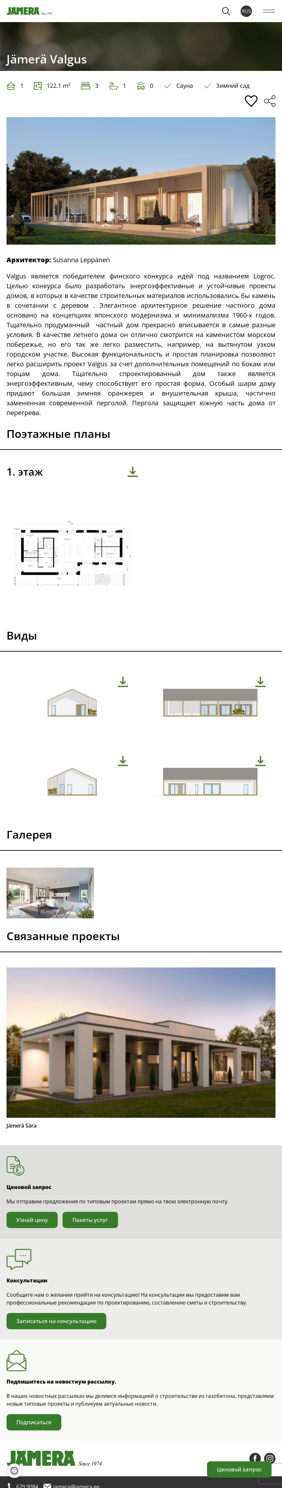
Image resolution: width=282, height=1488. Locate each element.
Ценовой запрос (239, 1469)
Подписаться (34, 1422)
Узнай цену (32, 1220)
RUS (246, 11)
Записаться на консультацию (56, 1321)
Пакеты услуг (90, 1220)
